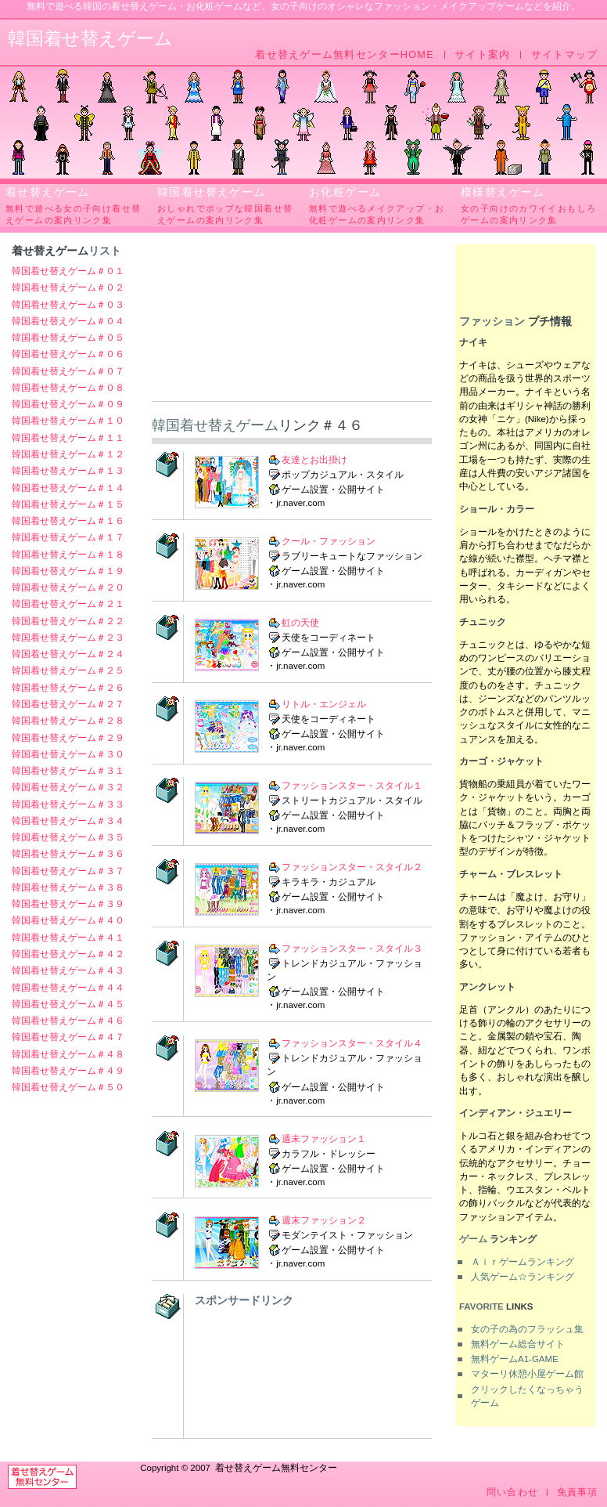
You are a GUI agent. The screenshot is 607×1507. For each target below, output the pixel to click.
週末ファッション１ (324, 1138)
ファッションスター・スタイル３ (352, 948)
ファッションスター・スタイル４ (352, 1043)
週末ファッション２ (324, 1219)
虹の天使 (300, 622)
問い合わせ (512, 1492)
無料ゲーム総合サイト (518, 1344)
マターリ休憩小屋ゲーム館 (527, 1374)
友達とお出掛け (314, 459)
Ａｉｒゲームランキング (522, 1262)
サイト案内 (482, 55)
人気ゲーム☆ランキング (522, 1276)
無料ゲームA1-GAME (515, 1359)
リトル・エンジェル (324, 704)
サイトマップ (564, 55)
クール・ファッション (328, 541)
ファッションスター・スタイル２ (352, 867)
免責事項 (577, 1492)
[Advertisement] (291, 322)
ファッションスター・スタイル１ (352, 785)
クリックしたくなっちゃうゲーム (527, 1396)
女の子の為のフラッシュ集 (527, 1329)
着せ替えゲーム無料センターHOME (344, 55)
